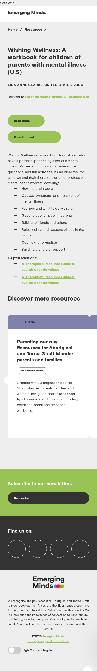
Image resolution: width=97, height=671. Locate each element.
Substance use (76, 97)
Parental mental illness (44, 97)
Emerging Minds (53, 636)
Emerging (27, 12)
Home (13, 29)
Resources (33, 29)
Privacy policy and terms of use (48, 641)
